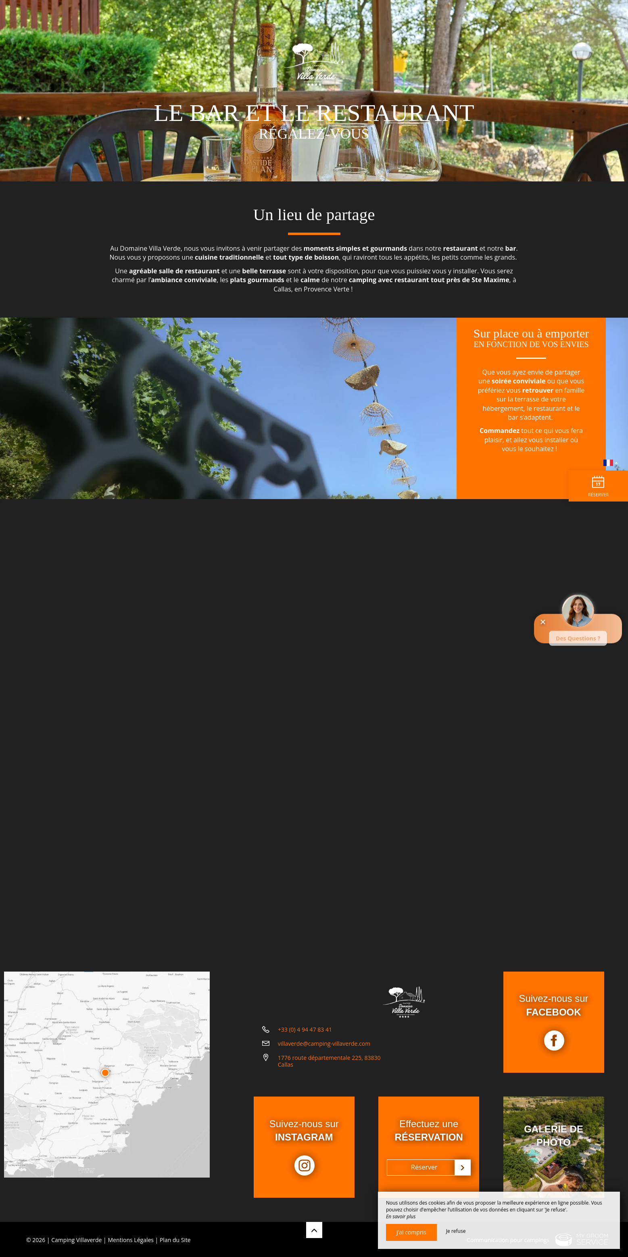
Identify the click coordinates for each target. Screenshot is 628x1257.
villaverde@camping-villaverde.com (324, 1062)
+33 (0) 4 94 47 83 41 (305, 1048)
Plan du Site (175, 1238)
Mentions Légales (131, 1238)
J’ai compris (411, 1232)
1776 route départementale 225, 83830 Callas (329, 1080)
